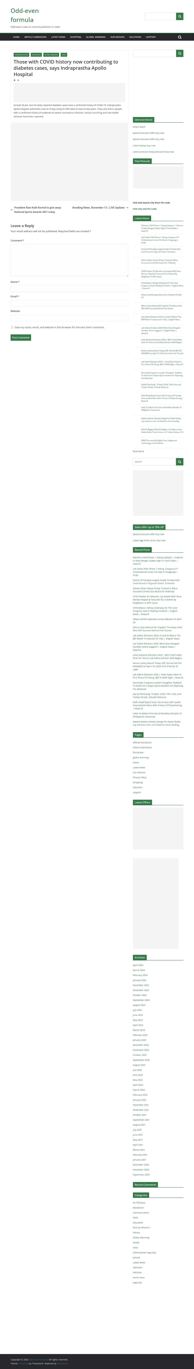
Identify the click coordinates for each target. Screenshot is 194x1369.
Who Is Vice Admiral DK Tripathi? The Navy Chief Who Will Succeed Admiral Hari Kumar (161, 307)
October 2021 (140, 1114)
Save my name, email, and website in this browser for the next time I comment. (60, 327)
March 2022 (139, 1089)
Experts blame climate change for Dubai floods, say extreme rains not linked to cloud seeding (161, 419)
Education (36, 55)
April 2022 (138, 1084)
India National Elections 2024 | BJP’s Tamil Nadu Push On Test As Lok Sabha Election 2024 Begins (161, 341)
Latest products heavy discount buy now (153, 151)
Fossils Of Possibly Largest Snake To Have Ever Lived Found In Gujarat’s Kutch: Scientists (161, 250)
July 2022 (137, 1069)
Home (16, 37)
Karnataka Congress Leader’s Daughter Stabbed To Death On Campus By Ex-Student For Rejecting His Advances (162, 375)
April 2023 (138, 1025)
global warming (95, 37)
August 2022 (139, 1064)
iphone (136, 1257)
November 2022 (141, 1050)
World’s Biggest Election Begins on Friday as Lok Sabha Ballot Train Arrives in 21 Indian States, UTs (162, 430)
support (151, 37)
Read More (138, 451)
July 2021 (137, 1129)
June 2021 (138, 1134)
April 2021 (138, 1144)
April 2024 (138, 965)
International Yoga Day (144, 1252)
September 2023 (141, 1000)
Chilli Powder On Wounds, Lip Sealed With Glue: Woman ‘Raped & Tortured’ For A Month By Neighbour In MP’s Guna (161, 274)
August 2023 (139, 1005)
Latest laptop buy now (144, 145)
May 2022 (138, 1079)
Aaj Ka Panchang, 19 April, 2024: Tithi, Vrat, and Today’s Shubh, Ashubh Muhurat (161, 386)
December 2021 (141, 1104)
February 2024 (140, 975)
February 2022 (140, 1094)
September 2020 (141, 1174)
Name (15, 282)
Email (15, 296)
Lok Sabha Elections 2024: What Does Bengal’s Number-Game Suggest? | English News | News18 (160, 331)
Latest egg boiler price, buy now (149, 540)
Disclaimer (138, 752)
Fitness (136, 1232)
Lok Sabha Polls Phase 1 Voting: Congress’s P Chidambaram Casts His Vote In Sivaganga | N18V (160, 240)
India (64, 55)
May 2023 (138, 1020)
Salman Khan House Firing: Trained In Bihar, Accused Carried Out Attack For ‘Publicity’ (159, 261)
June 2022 (138, 1074)
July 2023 (137, 1010)
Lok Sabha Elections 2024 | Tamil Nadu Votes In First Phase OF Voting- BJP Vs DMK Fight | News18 (162, 363)
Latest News (58, 37)
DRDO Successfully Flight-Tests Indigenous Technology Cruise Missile (159, 441)
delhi (135, 1217)
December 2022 (141, 1045)
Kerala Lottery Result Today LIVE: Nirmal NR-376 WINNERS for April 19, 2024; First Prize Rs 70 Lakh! (162, 352)
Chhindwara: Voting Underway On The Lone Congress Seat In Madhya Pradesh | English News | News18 (162, 286)
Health (136, 1242)
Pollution (137, 1272)
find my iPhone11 (142, 1227)
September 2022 (141, 1059)
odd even (137, 1267)
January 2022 (139, 1099)
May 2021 (138, 1139)
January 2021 (139, 1159)
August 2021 (139, 1124)
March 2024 (139, 970)
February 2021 (140, 1154)
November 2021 (141, 1109)
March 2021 (139, 1149)
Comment (17, 240)
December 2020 (141, 1164)
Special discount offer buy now (148, 133)
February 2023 (140, 1035)
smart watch (139, 126)
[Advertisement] (69, 92)
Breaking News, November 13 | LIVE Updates (100, 207)
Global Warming (51, 55)
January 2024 (139, 980)
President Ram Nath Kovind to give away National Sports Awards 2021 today (36, 210)
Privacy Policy (139, 777)
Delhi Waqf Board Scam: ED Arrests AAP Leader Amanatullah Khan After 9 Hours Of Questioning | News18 (162, 398)
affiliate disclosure (142, 742)
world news (139, 1277)
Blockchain (138, 1207)
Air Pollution (139, 1202)
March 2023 (139, 1030)
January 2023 (139, 1040)
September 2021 (141, 1119)
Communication (21, 55)
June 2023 (138, 1015)
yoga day (137, 1282)
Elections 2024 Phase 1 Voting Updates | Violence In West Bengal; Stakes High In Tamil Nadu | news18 (162, 228)
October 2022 (140, 1055)
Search (179, 16)
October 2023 (140, 995)
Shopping (75, 37)
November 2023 (141, 990)
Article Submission (35, 37)
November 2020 (141, 1169)
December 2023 (141, 985)
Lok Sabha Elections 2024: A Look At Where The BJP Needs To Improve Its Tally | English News (161, 318)
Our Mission (117, 37)
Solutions (135, 37)
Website (15, 311)
